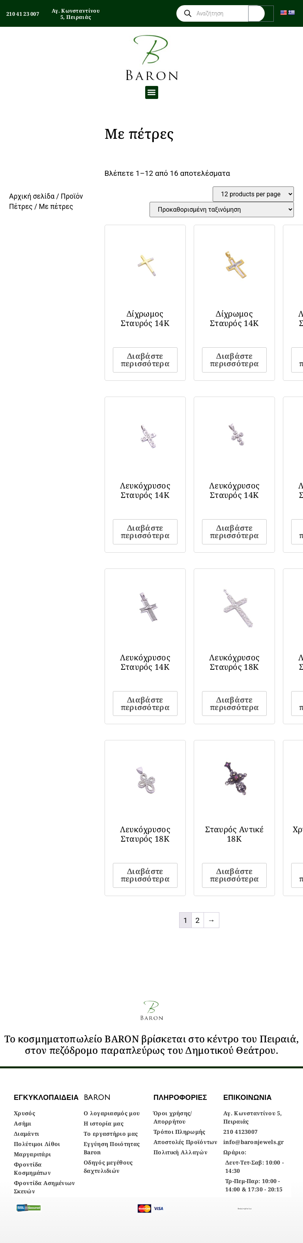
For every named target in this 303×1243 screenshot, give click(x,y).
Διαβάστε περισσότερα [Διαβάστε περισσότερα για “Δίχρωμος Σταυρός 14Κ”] (145, 360)
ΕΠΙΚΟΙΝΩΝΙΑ (247, 1097)
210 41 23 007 (22, 13)
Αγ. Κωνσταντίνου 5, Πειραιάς (76, 13)
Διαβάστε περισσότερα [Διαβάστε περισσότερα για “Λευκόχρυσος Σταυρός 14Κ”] (145, 531)
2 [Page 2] (197, 920)
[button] (151, 92)
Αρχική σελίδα (31, 196)
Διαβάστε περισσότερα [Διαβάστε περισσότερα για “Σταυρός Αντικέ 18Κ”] (234, 875)
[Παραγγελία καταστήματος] (222, 209)
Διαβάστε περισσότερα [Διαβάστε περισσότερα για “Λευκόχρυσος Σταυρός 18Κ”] (234, 703)
